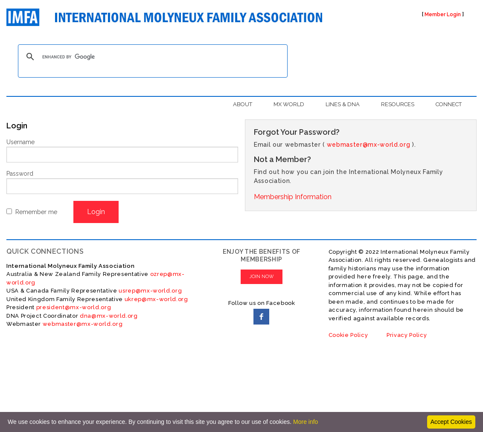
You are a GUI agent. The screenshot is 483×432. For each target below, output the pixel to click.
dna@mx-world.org (109, 316)
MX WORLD (289, 104)
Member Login (443, 14)
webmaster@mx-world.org (368, 144)
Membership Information (293, 197)
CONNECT (449, 104)
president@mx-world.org (73, 307)
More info (305, 421)
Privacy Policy (407, 335)
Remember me (36, 212)
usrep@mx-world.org (150, 290)
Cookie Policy (348, 335)
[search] (151, 57)
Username (20, 142)
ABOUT (242, 104)
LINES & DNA (343, 104)
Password (19, 173)
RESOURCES (397, 104)
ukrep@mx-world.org (156, 299)
